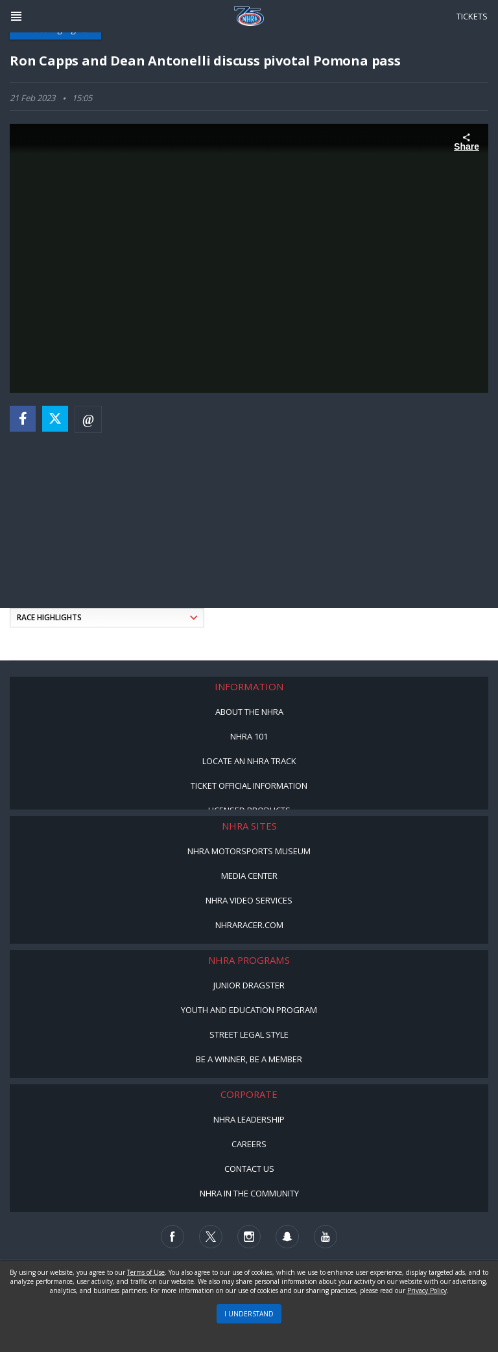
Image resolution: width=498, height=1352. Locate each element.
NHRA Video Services (249, 900)
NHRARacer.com (249, 925)
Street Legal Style (249, 1034)
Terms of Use (146, 1272)
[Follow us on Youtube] (325, 1236)
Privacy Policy (427, 1290)
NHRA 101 (249, 736)
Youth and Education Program (249, 1010)
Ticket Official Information (249, 785)
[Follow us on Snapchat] (287, 1236)
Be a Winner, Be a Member (249, 1059)
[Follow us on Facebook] (172, 1236)
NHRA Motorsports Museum (249, 851)
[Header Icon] (16, 16)
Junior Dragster (249, 985)
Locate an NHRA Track (249, 761)
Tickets (472, 16)
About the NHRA (249, 711)
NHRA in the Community (249, 1193)
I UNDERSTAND (249, 1313)
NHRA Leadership (249, 1119)
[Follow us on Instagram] (249, 1236)
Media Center (249, 875)
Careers (249, 1144)
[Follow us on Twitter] (210, 1236)
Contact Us (249, 1168)
